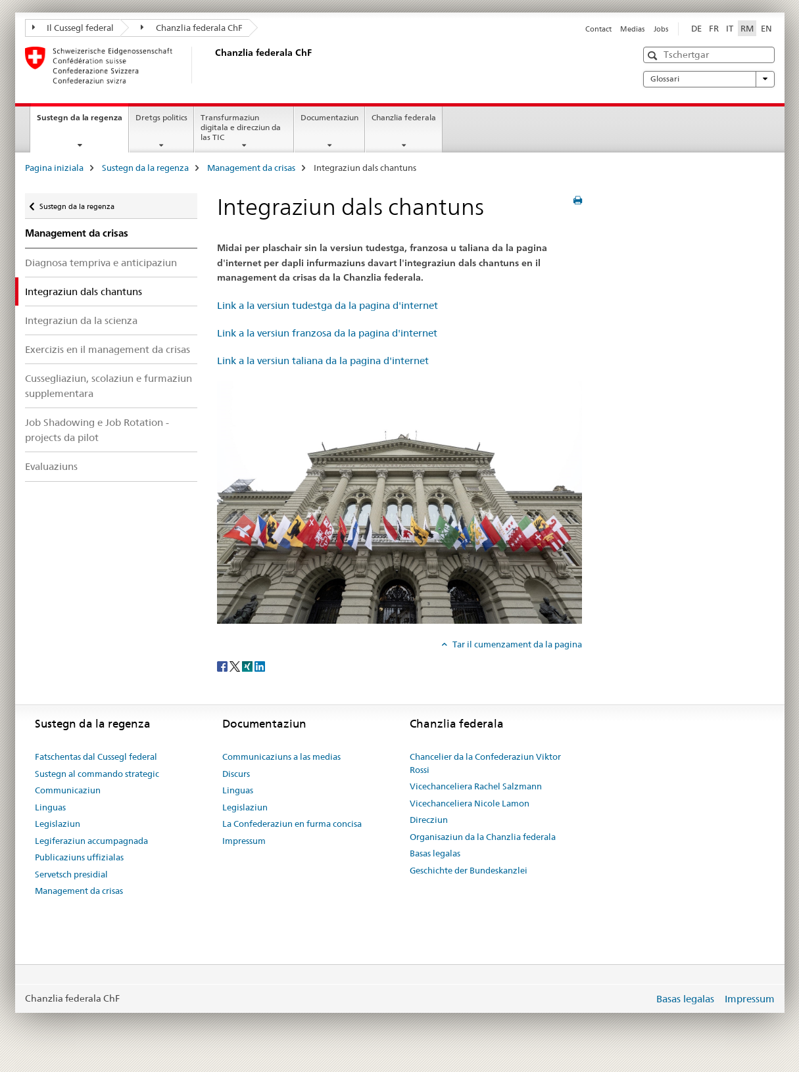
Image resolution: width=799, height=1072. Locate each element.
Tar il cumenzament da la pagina (516, 644)
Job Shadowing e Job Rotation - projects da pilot (97, 430)
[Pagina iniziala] (212, 65)
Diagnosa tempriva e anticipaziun (101, 262)
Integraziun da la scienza (81, 320)
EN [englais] (766, 28)
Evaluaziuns (51, 466)
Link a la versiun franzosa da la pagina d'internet (327, 333)
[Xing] (248, 666)
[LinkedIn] (259, 666)
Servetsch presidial (71, 874)
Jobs (661, 29)
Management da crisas (251, 167)
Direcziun (429, 819)
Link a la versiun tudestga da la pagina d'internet (327, 305)
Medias (632, 29)
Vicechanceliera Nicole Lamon (469, 803)
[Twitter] (236, 666)
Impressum (244, 840)
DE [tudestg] (696, 28)
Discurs (236, 773)
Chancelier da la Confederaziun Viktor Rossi (485, 763)
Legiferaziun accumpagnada (91, 840)
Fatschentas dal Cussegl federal (96, 756)
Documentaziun (329, 117)
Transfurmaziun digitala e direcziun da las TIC (241, 127)
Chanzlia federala (404, 117)
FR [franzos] (714, 28)
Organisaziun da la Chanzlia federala (483, 836)
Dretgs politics (161, 117)
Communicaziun (68, 790)
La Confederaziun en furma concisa (292, 823)
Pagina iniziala (54, 167)
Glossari (708, 79)
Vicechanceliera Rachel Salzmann (476, 786)
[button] (654, 55)
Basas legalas (435, 853)
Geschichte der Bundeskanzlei (468, 870)
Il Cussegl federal (73, 27)
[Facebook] (223, 666)
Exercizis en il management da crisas (107, 349)
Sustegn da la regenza (82, 121)
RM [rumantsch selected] (747, 28)
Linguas (50, 807)
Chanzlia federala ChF (192, 27)
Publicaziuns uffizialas (79, 857)
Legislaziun (57, 823)
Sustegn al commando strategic (97, 773)
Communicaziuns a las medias (281, 756)
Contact (598, 29)
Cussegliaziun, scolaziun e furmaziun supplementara (108, 386)
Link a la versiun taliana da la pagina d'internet (323, 360)
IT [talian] (729, 28)
